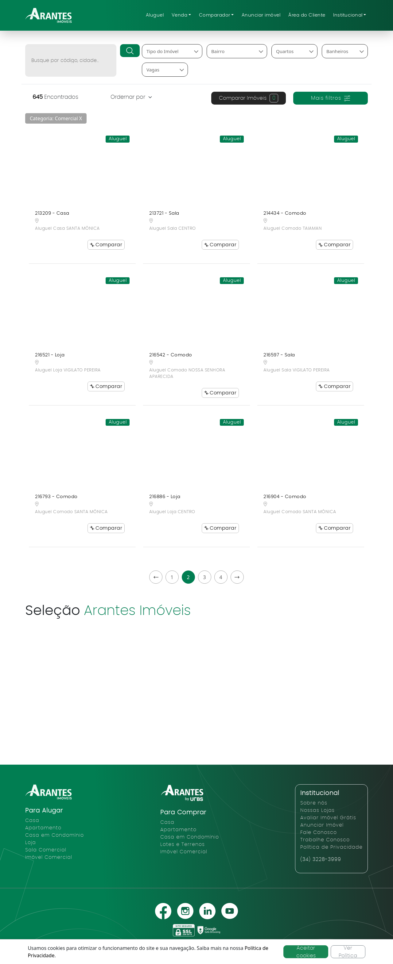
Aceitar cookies (306, 951)
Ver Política (348, 951)
